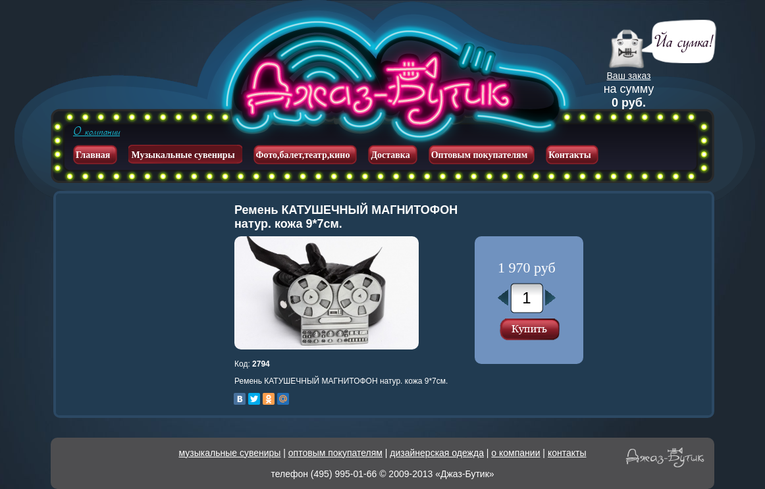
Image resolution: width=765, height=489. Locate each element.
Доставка (390, 155)
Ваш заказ (629, 75)
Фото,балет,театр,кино (303, 155)
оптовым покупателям (335, 453)
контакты (567, 453)
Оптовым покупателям (479, 155)
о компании (515, 453)
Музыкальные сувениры (182, 155)
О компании (96, 131)
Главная (93, 155)
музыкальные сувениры (230, 453)
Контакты (569, 155)
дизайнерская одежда (437, 453)
